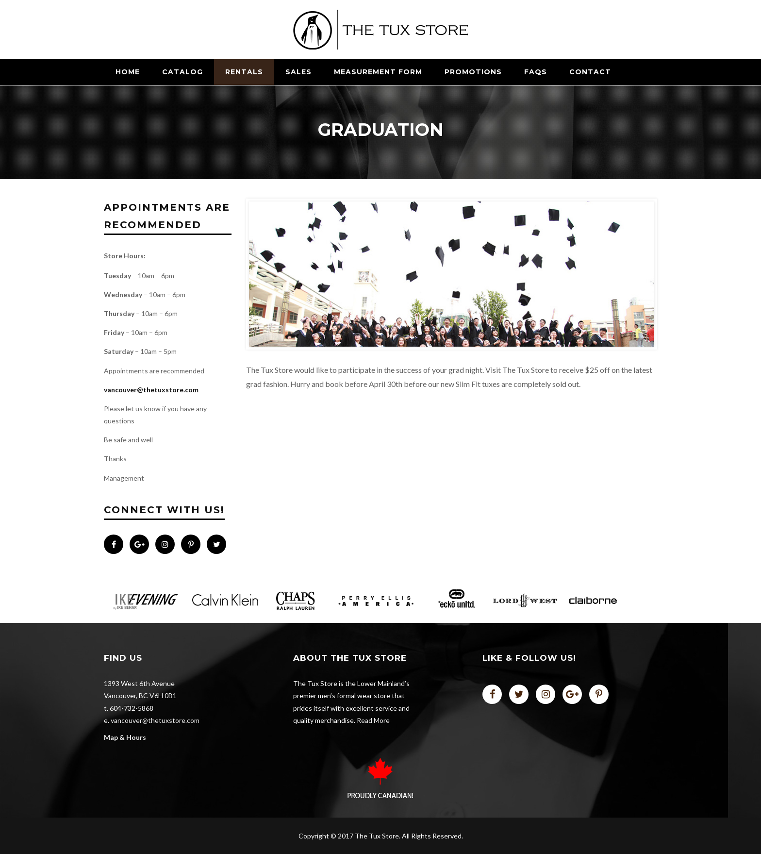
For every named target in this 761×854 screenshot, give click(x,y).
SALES (298, 71)
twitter (519, 694)
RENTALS (244, 71)
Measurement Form (378, 71)
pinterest (599, 694)
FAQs (535, 71)
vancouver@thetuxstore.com (151, 389)
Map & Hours (125, 737)
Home (128, 71)
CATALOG (182, 71)
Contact (590, 71)
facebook (492, 694)
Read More (373, 720)
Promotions (473, 71)
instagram (545, 694)
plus (572, 694)
